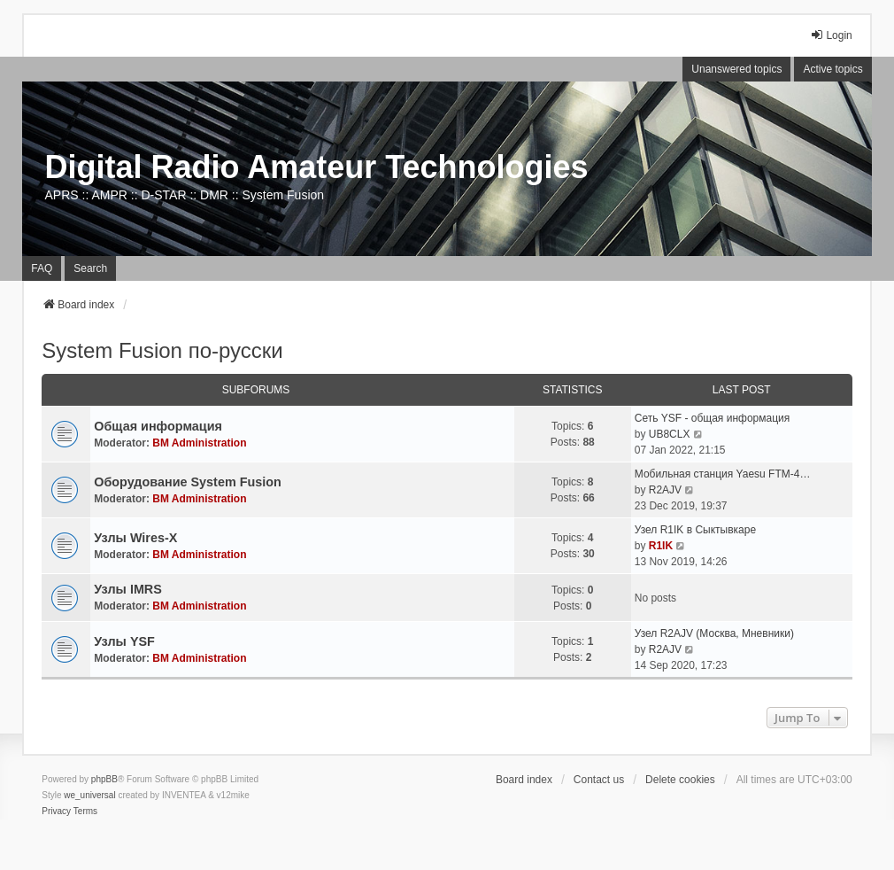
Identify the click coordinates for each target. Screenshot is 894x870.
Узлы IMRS (128, 589)
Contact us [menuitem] (599, 779)
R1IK (661, 546)
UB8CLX (669, 434)
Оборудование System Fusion (187, 482)
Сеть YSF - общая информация (712, 418)
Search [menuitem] (90, 268)
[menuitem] (56, 812)
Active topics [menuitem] (832, 69)
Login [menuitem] (831, 35)
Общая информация (158, 426)
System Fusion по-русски (162, 350)
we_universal (89, 795)
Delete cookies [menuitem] (680, 779)
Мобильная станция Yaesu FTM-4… (723, 474)
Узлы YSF (124, 641)
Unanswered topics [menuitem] (736, 69)
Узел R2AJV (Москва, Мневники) (714, 633)
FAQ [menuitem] (41, 268)
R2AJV (665, 490)
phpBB (104, 779)
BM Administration (199, 443)
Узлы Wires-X (135, 538)
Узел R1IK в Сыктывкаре (695, 530)
